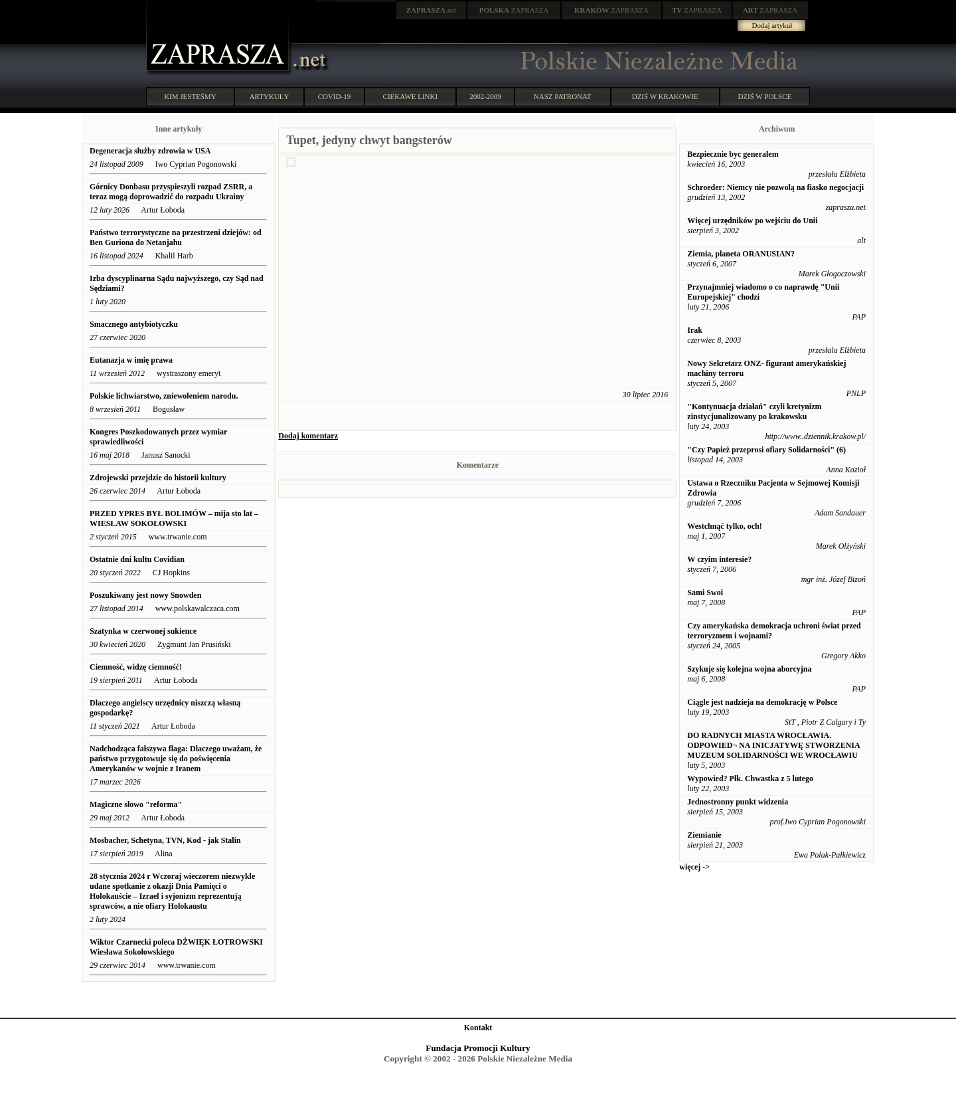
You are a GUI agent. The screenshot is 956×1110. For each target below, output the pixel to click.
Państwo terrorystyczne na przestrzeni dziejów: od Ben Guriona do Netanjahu (176, 237)
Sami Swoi (705, 592)
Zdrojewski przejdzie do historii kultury (158, 477)
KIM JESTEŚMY (190, 96)
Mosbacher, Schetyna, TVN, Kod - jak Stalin (166, 840)
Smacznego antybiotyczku (135, 324)
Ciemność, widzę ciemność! (136, 667)
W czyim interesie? (719, 559)
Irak (694, 330)
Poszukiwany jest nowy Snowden (145, 595)
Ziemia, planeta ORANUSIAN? (741, 253)
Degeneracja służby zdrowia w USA (150, 150)
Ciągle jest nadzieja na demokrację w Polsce (762, 702)
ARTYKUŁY (269, 96)
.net (431, 10)
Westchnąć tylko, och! (724, 526)
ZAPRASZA (514, 10)
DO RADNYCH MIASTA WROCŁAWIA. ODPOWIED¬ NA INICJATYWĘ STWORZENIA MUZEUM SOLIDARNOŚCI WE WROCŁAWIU (773, 745)
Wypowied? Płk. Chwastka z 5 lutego (750, 778)
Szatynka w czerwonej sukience (143, 631)
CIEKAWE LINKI (410, 96)
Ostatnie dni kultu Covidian (138, 559)
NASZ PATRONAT (563, 96)
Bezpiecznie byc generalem (732, 154)
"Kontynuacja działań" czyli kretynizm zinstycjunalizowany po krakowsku (754, 411)
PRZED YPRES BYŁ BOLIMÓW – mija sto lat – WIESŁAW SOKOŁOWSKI (174, 518)
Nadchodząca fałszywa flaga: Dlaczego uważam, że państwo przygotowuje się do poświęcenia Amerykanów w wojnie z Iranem (176, 758)
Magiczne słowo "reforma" (136, 804)
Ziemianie (704, 835)
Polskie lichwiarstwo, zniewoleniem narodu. (164, 396)
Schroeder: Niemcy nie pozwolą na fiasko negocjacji (775, 187)
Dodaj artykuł (772, 25)
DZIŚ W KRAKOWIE (665, 96)
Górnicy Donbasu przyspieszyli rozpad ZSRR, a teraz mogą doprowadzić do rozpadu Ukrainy (171, 191)
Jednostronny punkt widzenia (737, 801)
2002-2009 (485, 96)
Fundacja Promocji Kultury (478, 1048)
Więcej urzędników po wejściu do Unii (752, 220)
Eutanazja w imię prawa (131, 360)
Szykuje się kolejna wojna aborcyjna (749, 669)
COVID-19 (334, 96)
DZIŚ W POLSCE (764, 96)
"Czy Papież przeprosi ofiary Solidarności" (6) (766, 449)
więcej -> (694, 867)
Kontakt (478, 1027)
